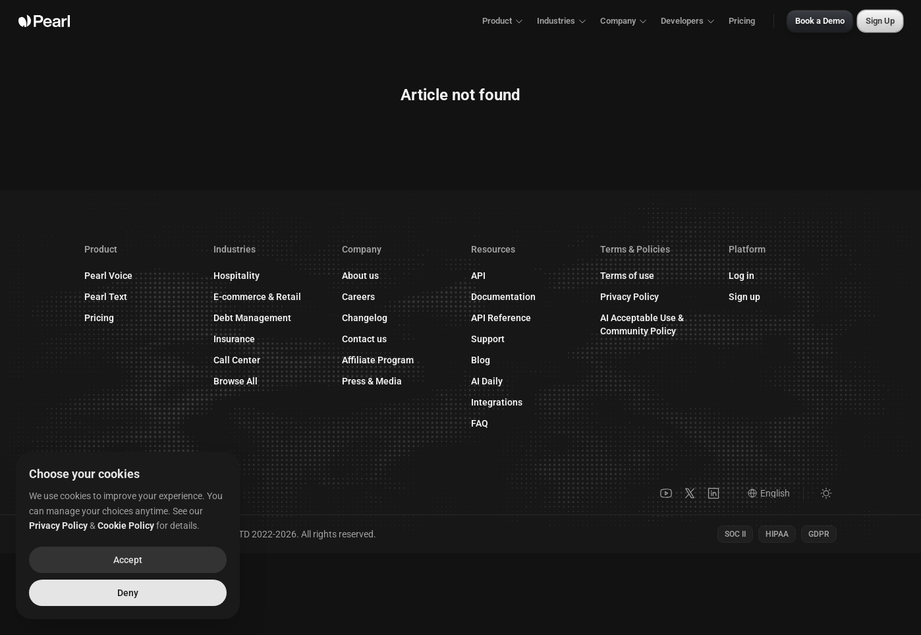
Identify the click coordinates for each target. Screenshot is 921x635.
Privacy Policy (629, 296)
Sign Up (880, 21)
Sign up (751, 296)
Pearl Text (105, 296)
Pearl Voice (108, 275)
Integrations (496, 402)
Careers (358, 296)
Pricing (742, 21)
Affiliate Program (384, 360)
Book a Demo (820, 21)
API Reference (507, 318)
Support (494, 339)
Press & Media (372, 381)
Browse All (235, 381)
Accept (127, 560)
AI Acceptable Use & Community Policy (642, 324)
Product (503, 21)
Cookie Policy (126, 525)
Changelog (364, 318)
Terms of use (627, 275)
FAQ (479, 423)
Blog (480, 360)
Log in (748, 275)
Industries (562, 21)
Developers (688, 21)
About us (360, 275)
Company (624, 21)
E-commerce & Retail (257, 296)
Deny (127, 593)
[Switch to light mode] (826, 493)
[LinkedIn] (713, 493)
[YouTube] (666, 493)
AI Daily (487, 381)
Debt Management (252, 318)
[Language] (775, 493)
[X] (689, 493)
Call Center (236, 360)
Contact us (371, 339)
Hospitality (236, 275)
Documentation (510, 296)
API (478, 275)
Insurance (234, 339)
